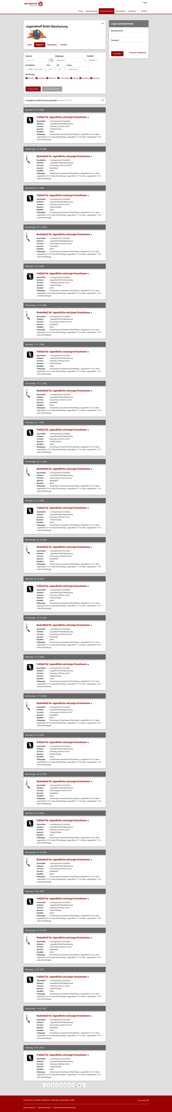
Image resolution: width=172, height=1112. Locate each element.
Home (80, 11)
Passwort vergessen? (137, 52)
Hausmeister (64, 1100)
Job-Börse (132, 11)
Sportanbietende (106, 11)
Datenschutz (28, 1100)
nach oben (142, 1100)
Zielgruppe (59, 56)
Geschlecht (30, 65)
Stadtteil (90, 56)
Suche (69, 65)
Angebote (40, 45)
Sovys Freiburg (29, 1107)
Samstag (85, 78)
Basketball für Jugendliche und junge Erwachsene (64, 156)
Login (145, 2)
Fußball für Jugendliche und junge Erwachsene (63, 117)
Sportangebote (91, 11)
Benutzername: (117, 31)
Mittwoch (52, 78)
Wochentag (30, 74)
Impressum (46, 1100)
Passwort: (115, 40)
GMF (72, 1100)
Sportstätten (120, 11)
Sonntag (96, 78)
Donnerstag (64, 78)
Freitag (75, 78)
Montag (31, 78)
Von (48, 65)
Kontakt (144, 11)
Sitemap (55, 1100)
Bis (58, 65)
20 (79, 1085)
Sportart (29, 56)
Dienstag (41, 78)
